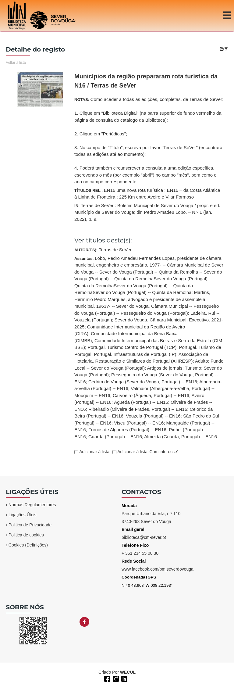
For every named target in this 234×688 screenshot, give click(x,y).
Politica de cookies (26, 534)
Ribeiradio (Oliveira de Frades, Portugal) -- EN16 (137, 409)
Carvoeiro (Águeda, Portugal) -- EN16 (151, 395)
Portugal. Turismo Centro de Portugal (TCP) (131, 347)
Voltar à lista (16, 62)
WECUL (128, 672)
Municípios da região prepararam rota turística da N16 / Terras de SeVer (146, 81)
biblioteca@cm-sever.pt (144, 537)
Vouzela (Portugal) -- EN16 (153, 415)
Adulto (201, 361)
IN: (147, 212)
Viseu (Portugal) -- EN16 (139, 422)
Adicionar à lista (93, 451)
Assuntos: (148, 347)
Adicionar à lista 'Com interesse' (147, 451)
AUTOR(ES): (103, 249)
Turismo (193, 368)
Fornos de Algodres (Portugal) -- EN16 (127, 429)
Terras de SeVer (115, 249)
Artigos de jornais (165, 368)
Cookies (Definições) (28, 545)
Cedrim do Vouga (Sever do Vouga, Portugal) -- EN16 (142, 381)
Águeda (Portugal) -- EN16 (141, 402)
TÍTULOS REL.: (147, 194)
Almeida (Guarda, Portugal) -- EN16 (180, 436)
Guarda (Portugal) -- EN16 (115, 436)
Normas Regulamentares (32, 504)
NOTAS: (148, 140)
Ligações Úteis (23, 514)
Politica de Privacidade (30, 524)
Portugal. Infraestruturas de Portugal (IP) (135, 354)
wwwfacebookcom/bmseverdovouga (157, 569)
